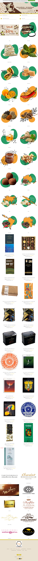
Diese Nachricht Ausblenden (31, 0)
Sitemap (26, 550)
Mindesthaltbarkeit (19, 550)
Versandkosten (12, 255)
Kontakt (23, 550)
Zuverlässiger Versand (13, 550)
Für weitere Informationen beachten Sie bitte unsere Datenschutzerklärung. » (19, 1)
